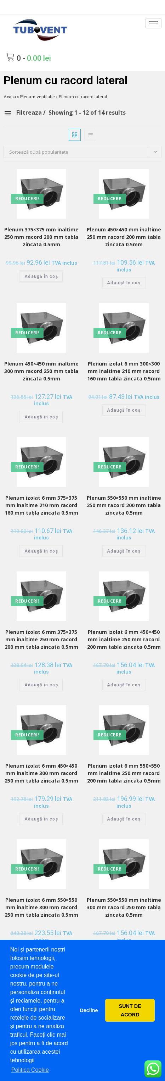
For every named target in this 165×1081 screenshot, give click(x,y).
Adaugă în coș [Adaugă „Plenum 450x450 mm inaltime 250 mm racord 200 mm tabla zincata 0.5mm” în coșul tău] (124, 282)
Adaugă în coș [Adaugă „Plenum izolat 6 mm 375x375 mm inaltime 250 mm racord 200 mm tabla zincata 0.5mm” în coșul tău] (41, 684)
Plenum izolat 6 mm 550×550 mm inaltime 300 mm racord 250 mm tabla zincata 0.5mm (41, 907)
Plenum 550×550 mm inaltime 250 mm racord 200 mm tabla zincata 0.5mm (124, 505)
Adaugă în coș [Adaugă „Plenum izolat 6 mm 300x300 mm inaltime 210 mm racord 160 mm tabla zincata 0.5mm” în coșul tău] (124, 410)
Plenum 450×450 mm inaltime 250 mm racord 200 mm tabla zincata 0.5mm (124, 237)
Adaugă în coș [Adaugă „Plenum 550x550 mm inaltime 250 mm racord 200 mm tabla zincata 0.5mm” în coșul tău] (124, 551)
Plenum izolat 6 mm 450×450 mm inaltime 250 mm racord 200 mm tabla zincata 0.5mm (124, 639)
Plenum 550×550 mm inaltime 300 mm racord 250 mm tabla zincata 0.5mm (124, 907)
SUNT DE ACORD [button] (130, 1010)
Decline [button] (89, 1010)
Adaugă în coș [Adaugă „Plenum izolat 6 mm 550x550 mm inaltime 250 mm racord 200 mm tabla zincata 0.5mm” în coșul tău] (124, 819)
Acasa (10, 96)
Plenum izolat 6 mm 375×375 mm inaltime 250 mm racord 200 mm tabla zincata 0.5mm (41, 639)
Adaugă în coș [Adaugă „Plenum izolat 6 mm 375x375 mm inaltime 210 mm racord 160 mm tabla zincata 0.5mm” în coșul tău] (41, 551)
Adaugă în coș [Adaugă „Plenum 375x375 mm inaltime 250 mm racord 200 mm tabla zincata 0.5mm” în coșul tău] (41, 276)
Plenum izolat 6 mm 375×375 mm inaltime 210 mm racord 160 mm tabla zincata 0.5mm (41, 505)
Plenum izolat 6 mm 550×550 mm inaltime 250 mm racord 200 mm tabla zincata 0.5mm (124, 773)
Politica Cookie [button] (30, 1070)
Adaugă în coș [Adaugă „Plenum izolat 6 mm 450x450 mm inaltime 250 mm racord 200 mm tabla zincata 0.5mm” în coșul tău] (124, 684)
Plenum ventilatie (37, 96)
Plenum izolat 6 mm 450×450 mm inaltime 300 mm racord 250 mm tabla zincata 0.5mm (41, 773)
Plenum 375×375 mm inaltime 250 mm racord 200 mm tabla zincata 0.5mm (41, 237)
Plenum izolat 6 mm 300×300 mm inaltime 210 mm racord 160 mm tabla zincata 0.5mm (124, 371)
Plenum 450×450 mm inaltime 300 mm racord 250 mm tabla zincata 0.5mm (41, 371)
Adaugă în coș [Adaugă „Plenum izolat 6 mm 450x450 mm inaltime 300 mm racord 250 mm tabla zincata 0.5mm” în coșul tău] (41, 819)
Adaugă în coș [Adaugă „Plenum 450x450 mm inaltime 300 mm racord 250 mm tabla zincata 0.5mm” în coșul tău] (41, 417)
